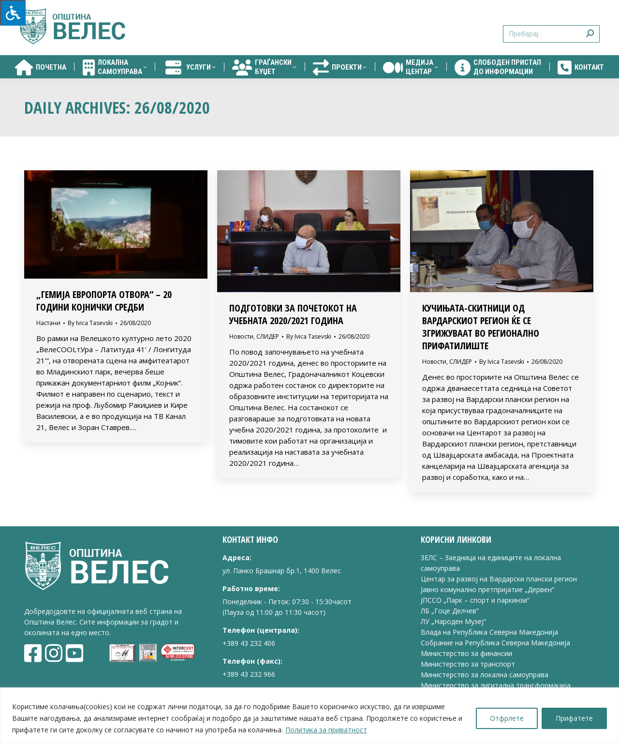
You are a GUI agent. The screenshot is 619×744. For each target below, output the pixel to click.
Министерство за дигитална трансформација (496, 685)
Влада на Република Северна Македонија (489, 632)
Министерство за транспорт (469, 664)
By (90, 323)
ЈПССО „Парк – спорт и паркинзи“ (475, 600)
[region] (309, 715)
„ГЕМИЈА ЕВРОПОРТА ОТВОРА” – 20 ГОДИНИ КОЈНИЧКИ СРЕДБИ (104, 300)
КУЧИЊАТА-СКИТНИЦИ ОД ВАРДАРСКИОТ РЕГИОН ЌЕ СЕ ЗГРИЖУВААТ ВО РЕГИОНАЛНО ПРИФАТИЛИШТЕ (480, 326)
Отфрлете (507, 718)
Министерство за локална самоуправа (484, 674)
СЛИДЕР (267, 336)
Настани (48, 323)
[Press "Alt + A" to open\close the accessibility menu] (13, 13)
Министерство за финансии (466, 653)
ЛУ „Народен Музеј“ (453, 621)
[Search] (551, 34)
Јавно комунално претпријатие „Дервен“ (487, 589)
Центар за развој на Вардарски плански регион (499, 578)
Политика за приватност (326, 729)
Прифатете (574, 718)
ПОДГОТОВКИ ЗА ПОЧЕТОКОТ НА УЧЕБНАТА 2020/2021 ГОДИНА (293, 314)
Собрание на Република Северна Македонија (495, 642)
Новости (241, 336)
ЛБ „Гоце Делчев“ (450, 610)
